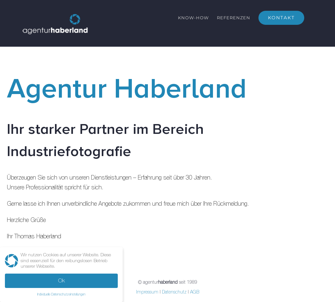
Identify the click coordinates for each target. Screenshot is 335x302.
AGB (194, 291)
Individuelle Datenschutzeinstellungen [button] (61, 294)
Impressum (147, 291)
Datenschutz (174, 291)
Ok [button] (61, 280)
